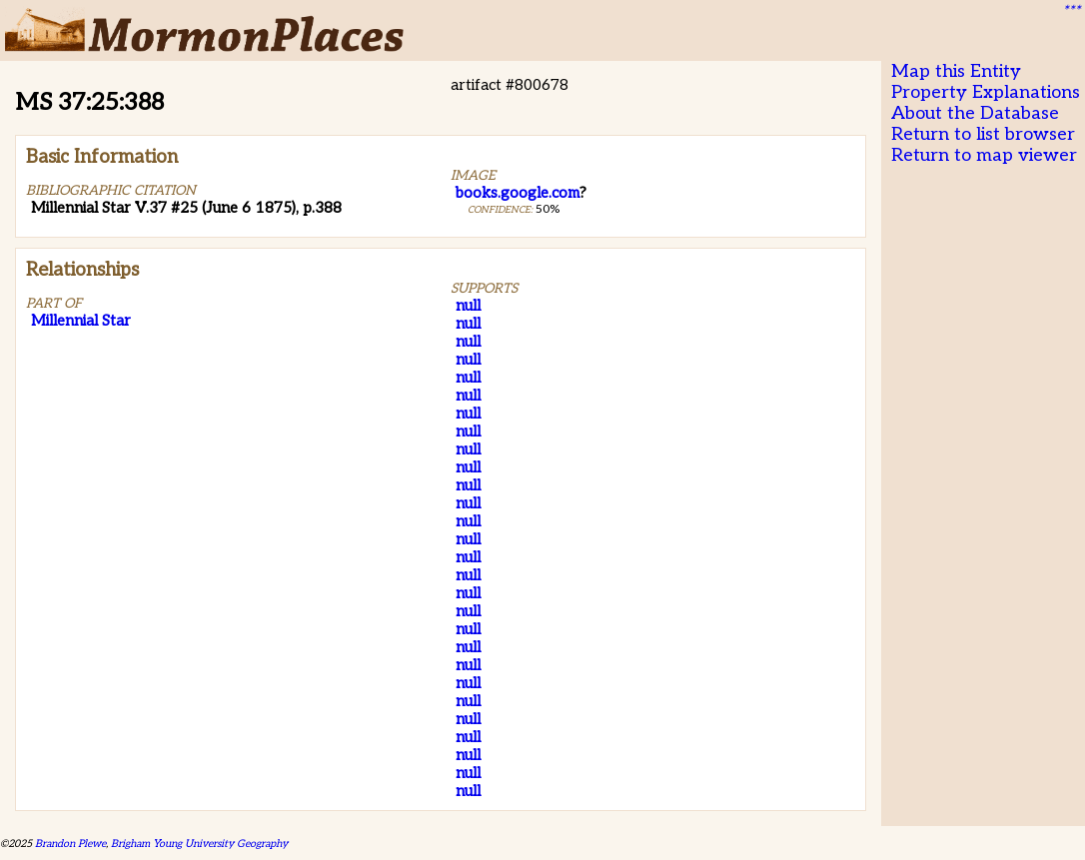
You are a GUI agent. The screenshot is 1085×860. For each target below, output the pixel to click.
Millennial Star (81, 321)
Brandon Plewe (70, 843)
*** (1071, 11)
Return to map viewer (984, 155)
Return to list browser (983, 134)
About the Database (975, 113)
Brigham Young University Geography (199, 843)
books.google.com (517, 193)
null (468, 306)
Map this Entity (956, 71)
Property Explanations (985, 92)
